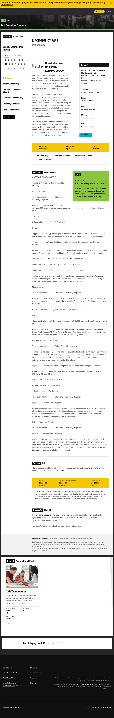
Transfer (45, 515)
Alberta (7, 11)
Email (53, 55)
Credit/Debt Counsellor (18, 592)
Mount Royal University (12, 103)
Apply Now (84, 135)
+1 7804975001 (87, 126)
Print (90, 12)
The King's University (11, 109)
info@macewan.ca (88, 109)
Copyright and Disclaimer (11, 707)
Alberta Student (93, 468)
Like (85, 12)
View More (7, 117)
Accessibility (34, 678)
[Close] (111, 3)
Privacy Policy (35, 673)
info (5, 20)
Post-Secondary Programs (13, 25)
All (6, 55)
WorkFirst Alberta (9, 678)
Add (80, 12)
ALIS (18, 11)
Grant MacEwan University (13, 98)
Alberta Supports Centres (12, 683)
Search (98, 12)
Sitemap (33, 683)
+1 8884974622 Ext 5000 (90, 92)
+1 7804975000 (87, 101)
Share (75, 12)
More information (7, 5)
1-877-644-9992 (9, 686)
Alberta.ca (34, 668)
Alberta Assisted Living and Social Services (89, 684)
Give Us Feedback (10, 673)
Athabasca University (11, 83)
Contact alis (7, 668)
